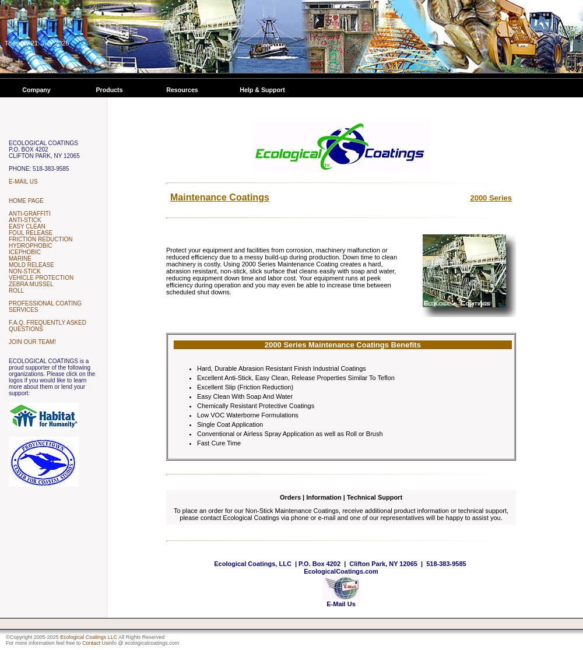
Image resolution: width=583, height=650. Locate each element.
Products (109, 89)
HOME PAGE (26, 201)
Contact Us (95, 643)
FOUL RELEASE (30, 233)
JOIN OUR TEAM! (32, 342)
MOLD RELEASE (31, 265)
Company (36, 89)
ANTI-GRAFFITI (30, 213)
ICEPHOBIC (25, 252)
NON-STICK (25, 271)
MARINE (20, 258)
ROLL (16, 290)
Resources (182, 89)
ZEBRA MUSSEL (31, 284)
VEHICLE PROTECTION (41, 278)
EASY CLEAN (27, 226)
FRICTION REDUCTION (40, 239)
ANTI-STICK (25, 220)
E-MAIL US (23, 181)
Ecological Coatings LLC (88, 637)
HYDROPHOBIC (30, 246)
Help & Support (262, 89)
